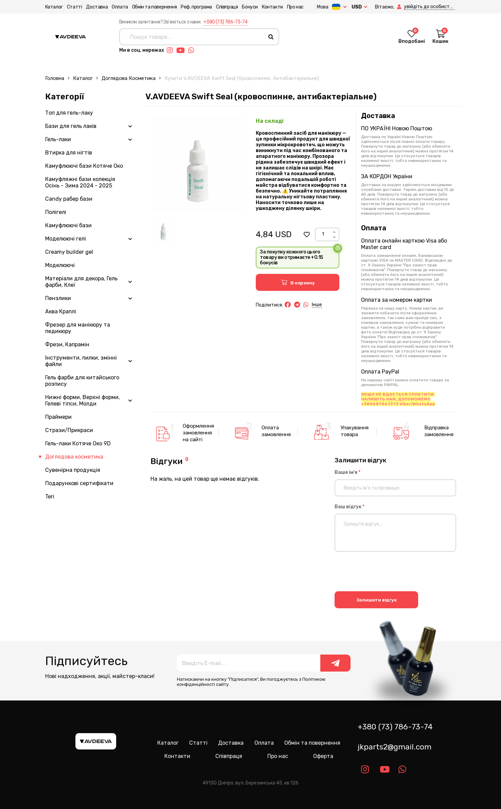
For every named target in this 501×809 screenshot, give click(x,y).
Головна (54, 78)
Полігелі (55, 212)
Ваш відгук (349, 507)
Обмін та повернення (154, 7)
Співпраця (227, 7)
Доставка (97, 7)
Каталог (54, 7)
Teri (49, 496)
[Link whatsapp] (193, 50)
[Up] (334, 232)
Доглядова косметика (129, 78)
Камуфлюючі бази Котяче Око (84, 166)
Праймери (58, 417)
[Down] (334, 237)
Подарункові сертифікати (79, 483)
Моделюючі (60, 265)
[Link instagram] (171, 50)
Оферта (323, 756)
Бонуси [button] (250, 7)
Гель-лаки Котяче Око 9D (78, 443)
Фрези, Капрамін (67, 344)
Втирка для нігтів (68, 152)
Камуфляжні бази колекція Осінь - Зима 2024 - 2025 (80, 182)
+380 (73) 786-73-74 (225, 22)
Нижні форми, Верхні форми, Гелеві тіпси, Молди (82, 400)
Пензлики (58, 298)
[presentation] (386, 572)
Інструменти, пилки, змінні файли (81, 360)
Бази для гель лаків (70, 126)
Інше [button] (317, 305)
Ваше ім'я (347, 472)
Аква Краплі (60, 311)
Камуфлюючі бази (68, 225)
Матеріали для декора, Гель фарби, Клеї (81, 281)
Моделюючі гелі (65, 238)
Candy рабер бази (68, 199)
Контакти (272, 7)
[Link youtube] (182, 50)
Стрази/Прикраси (69, 430)
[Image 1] (163, 229)
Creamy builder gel (69, 252)
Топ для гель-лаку (69, 113)
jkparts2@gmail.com (394, 747)
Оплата (120, 7)
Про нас (295, 7)
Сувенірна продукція (72, 470)
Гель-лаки (58, 139)
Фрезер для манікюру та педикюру (77, 327)
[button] (399, 7)
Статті (74, 7)
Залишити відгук (376, 599)
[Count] (323, 234)
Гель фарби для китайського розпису (82, 380)
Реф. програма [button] (196, 7)
